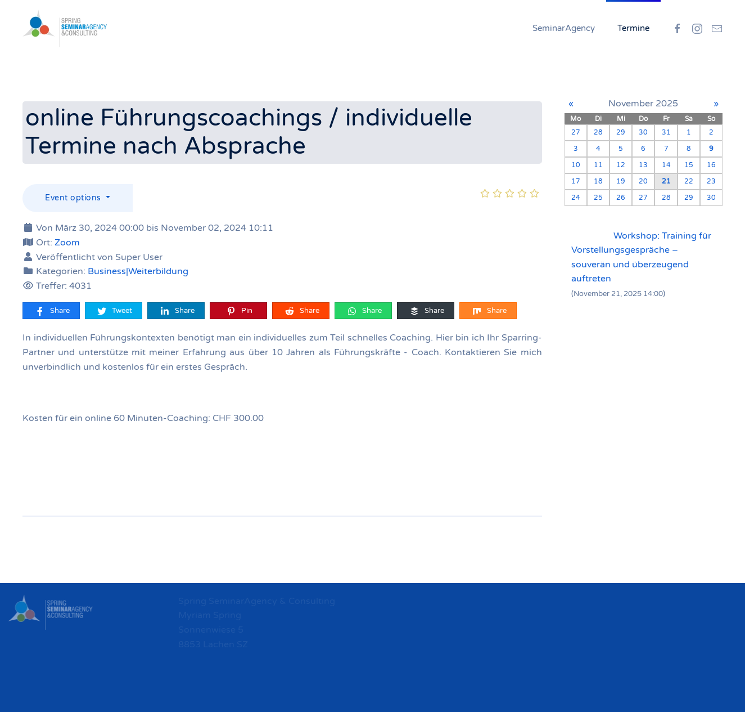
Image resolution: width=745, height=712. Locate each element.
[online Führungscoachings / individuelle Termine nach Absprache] (486, 228)
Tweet (114, 311)
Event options (74, 198)
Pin (238, 311)
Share (52, 311)
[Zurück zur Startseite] (64, 28)
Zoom (67, 242)
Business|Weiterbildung (138, 271)
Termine (633, 28)
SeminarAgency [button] (563, 28)
